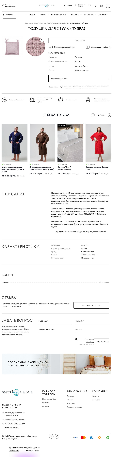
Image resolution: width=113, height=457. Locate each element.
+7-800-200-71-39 (15, 423)
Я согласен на (86, 342)
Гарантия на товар (74, 407)
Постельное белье (49, 399)
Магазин (5, 282)
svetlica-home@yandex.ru (15, 419)
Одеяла (45, 406)
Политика (96, 400)
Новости (95, 396)
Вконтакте (51, 436)
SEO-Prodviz (14, 450)
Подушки (46, 403)
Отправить (103, 342)
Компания (100, 391)
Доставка (71, 403)
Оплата (70, 400)
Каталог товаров (48, 393)
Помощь (70, 396)
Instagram (57, 436)
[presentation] (93, 115)
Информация (77, 391)
